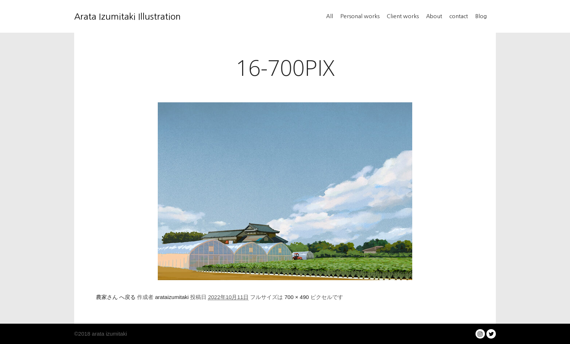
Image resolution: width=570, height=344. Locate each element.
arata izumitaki (108, 334)
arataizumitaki (172, 297)
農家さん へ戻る (116, 297)
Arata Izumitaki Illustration (110, 16)
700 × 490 (297, 297)
